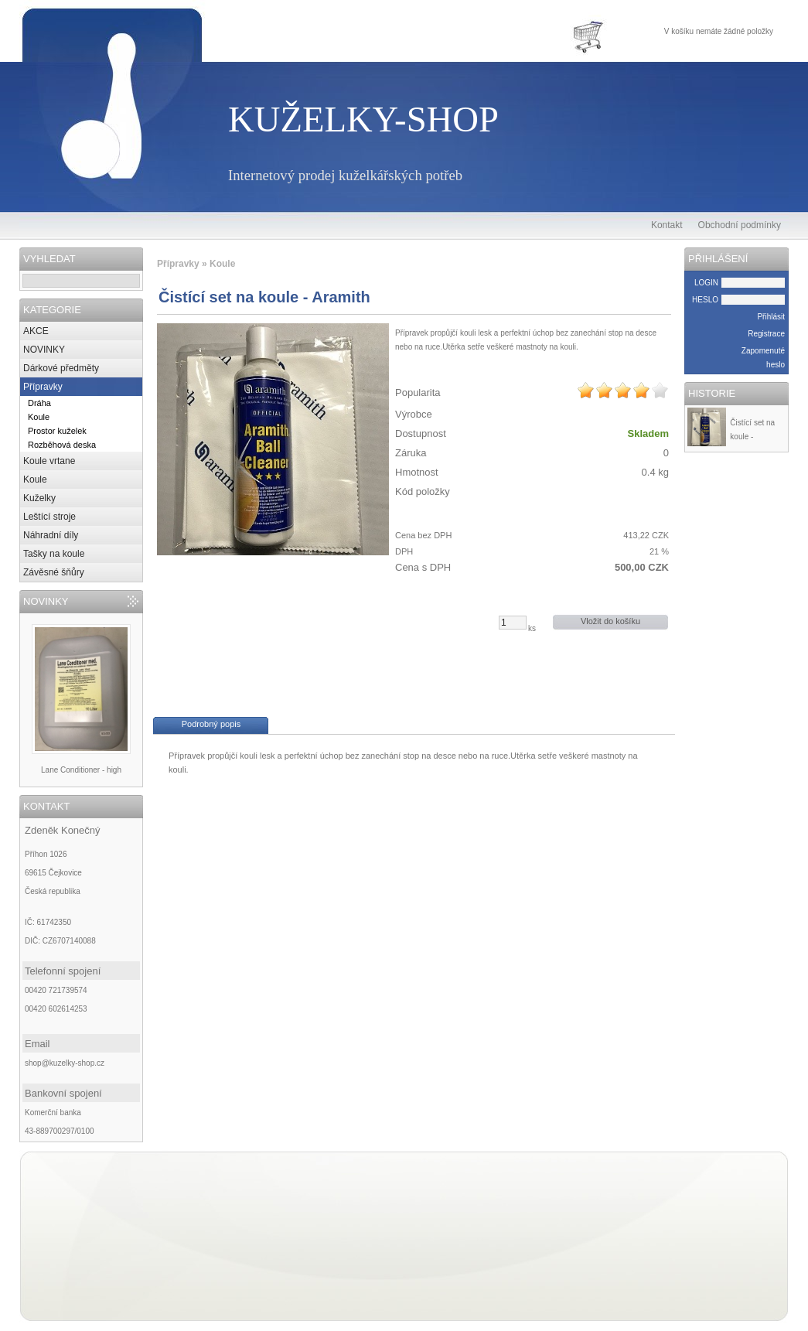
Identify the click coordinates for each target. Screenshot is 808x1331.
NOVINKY (44, 349)
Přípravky (43, 386)
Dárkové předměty (61, 368)
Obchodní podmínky (739, 225)
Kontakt (667, 225)
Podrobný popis (211, 724)
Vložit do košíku (610, 621)
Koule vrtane (49, 461)
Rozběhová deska (62, 444)
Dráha (39, 403)
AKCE (36, 331)
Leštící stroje (49, 516)
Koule (38, 416)
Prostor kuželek (57, 430)
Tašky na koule (53, 553)
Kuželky (39, 498)
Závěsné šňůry (53, 572)
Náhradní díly (50, 535)
